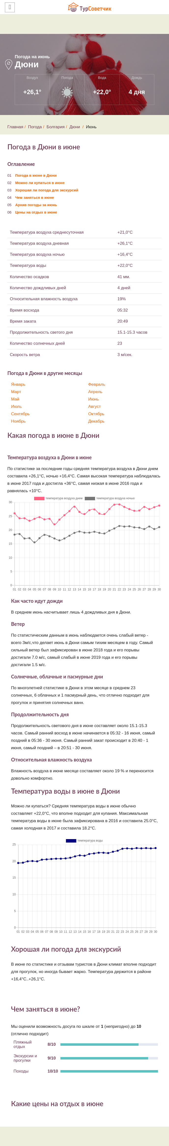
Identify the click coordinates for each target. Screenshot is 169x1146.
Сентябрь (20, 414)
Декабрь (96, 421)
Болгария (56, 127)
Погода (35, 127)
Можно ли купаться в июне (40, 183)
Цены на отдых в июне (36, 212)
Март (16, 391)
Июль (16, 406)
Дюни (75, 127)
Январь (18, 384)
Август (94, 406)
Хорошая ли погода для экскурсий (46, 190)
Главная (15, 127)
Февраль (96, 384)
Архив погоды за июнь (36, 205)
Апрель (95, 391)
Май (15, 399)
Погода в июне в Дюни (36, 175)
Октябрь (96, 414)
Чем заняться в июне (34, 197)
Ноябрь (18, 421)
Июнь (93, 399)
